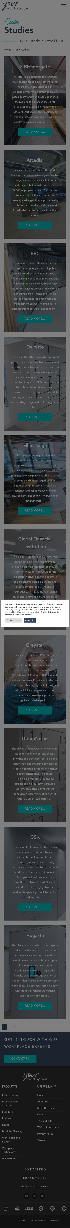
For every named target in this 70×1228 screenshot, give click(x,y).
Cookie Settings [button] (13, 620)
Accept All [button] (29, 620)
